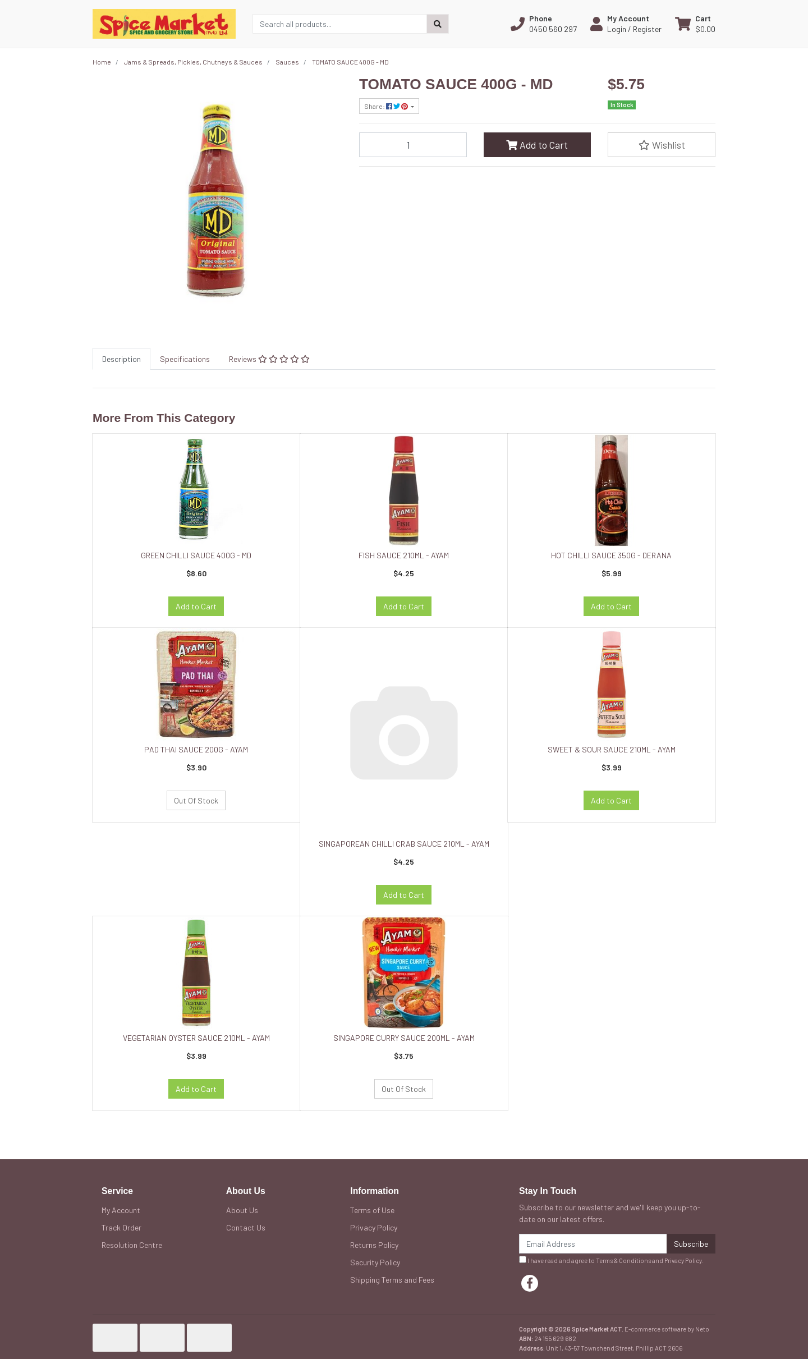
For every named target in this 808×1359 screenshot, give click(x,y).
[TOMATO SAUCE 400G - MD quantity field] (413, 144)
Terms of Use (372, 1210)
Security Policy (375, 1262)
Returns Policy (374, 1245)
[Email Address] (593, 1244)
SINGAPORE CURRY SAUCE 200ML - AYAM (404, 1038)
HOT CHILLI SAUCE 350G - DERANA (611, 555)
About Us (242, 1210)
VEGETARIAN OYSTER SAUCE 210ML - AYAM (196, 1038)
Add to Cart (537, 145)
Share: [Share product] (386, 106)
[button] (544, 23)
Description (121, 359)
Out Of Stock (196, 800)
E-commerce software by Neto (667, 1329)
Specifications (185, 359)
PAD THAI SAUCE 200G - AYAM (196, 749)
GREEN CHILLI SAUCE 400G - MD (196, 555)
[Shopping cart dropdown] (695, 23)
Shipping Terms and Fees (392, 1279)
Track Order (121, 1227)
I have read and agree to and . (611, 1260)
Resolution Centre (132, 1245)
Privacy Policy (373, 1227)
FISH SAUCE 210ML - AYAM (404, 555)
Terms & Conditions (623, 1260)
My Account (121, 1210)
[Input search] (339, 24)
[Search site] (437, 24)
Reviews (269, 359)
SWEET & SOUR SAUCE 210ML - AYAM (612, 749)
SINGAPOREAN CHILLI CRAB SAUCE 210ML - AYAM (404, 843)
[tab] (121, 359)
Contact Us (245, 1227)
